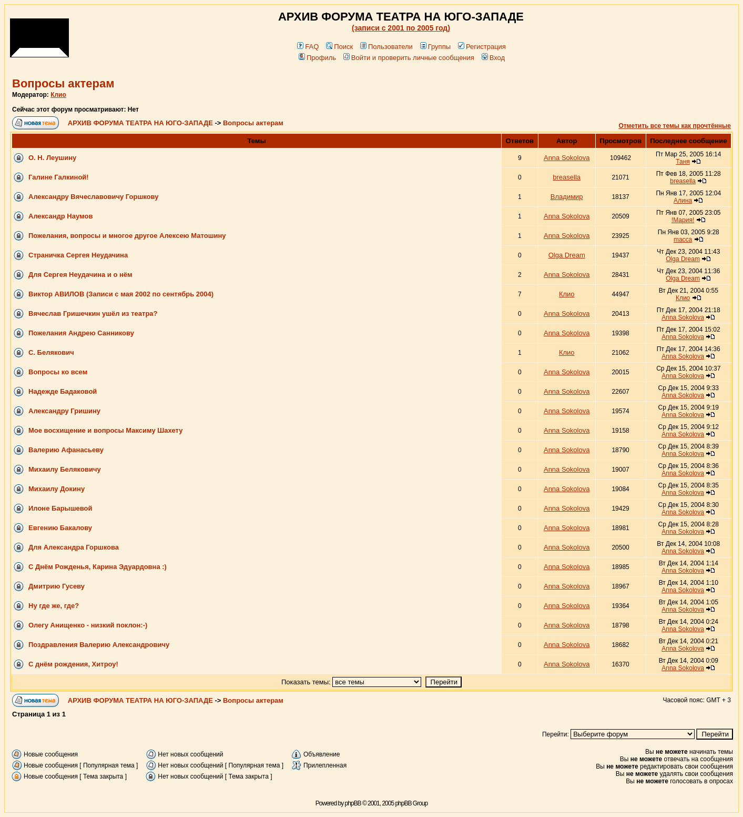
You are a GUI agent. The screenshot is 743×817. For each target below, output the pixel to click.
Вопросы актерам (63, 83)
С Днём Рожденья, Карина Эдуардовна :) (97, 567)
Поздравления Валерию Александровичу (98, 645)
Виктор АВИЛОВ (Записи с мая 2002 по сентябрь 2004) (120, 294)
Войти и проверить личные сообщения (408, 58)
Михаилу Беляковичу (64, 469)
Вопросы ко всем (57, 372)
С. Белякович (51, 352)
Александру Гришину (64, 411)
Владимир (567, 197)
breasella (567, 177)
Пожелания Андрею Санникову (81, 333)
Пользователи (386, 47)
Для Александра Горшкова (73, 547)
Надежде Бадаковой (62, 391)
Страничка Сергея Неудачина (78, 255)
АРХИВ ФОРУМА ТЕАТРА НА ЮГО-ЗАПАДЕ (140, 123)
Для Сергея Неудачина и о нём (80, 274)
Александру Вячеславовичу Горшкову (93, 197)
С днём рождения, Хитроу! (73, 664)
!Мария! (682, 220)
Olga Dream (566, 255)
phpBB (353, 803)
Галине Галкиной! (58, 177)
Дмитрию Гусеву (56, 586)
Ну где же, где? (53, 606)
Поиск (339, 47)
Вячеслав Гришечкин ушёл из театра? (93, 313)
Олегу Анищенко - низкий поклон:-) (87, 625)
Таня (683, 161)
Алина (683, 200)
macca (683, 239)
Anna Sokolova (566, 158)
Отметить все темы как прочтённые (674, 125)
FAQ (308, 47)
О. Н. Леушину (52, 158)
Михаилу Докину (56, 489)
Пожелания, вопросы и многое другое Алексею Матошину (127, 236)
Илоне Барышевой (60, 508)
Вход (493, 58)
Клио (58, 94)
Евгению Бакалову (60, 528)
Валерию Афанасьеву (66, 450)
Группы (435, 47)
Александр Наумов (60, 216)
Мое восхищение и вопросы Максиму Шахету (105, 430)
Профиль (317, 58)
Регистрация (482, 47)
